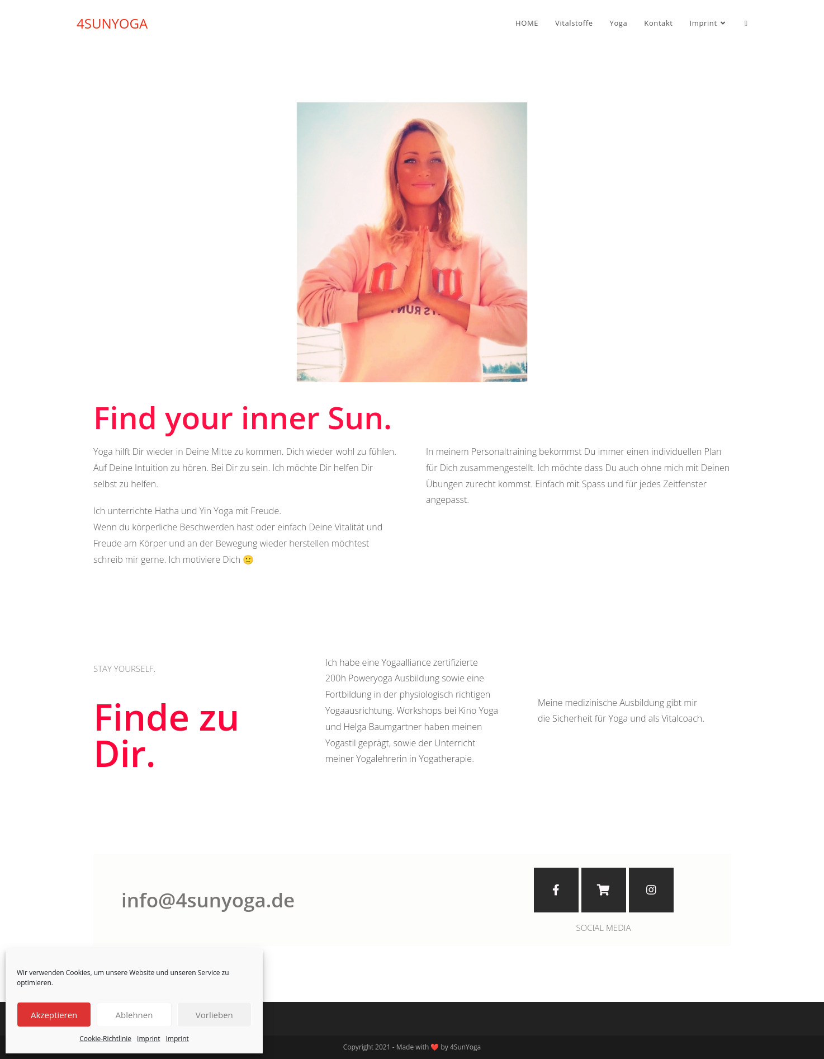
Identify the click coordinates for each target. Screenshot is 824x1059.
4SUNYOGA (112, 23)
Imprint (148, 1038)
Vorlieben (214, 1014)
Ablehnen (134, 1014)
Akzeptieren (54, 1014)
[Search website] (746, 23)
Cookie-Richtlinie (105, 1038)
